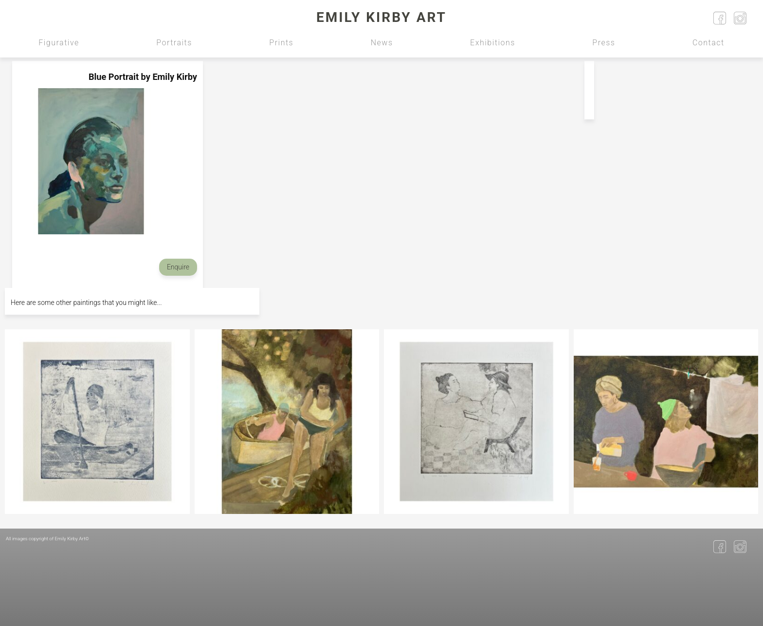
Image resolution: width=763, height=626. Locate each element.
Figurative (58, 42)
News (382, 42)
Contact (708, 42)
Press (603, 42)
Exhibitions (492, 42)
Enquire (178, 267)
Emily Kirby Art (381, 17)
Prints (281, 42)
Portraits (174, 42)
